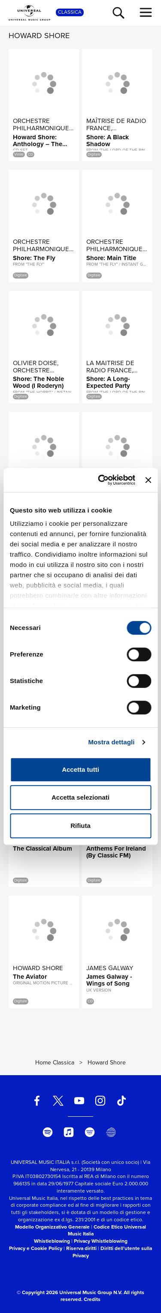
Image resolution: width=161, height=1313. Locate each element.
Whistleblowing (52, 1241)
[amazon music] (89, 1132)
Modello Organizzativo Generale (52, 1227)
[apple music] (68, 1132)
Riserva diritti (81, 1248)
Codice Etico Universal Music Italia (107, 1230)
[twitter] (58, 1100)
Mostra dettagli (111, 742)
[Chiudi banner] (148, 480)
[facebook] (37, 1100)
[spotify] (47, 1132)
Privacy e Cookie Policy (35, 1248)
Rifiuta (80, 825)
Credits (92, 1299)
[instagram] (100, 1100)
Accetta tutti (80, 769)
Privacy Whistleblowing (101, 1241)
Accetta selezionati (80, 797)
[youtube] (79, 1100)
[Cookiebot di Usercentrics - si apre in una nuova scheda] (101, 480)
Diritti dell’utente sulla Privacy (112, 1251)
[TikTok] (121, 1100)
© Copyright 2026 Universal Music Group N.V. (69, 1292)
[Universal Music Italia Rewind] (110, 1132)
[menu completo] (146, 12)
